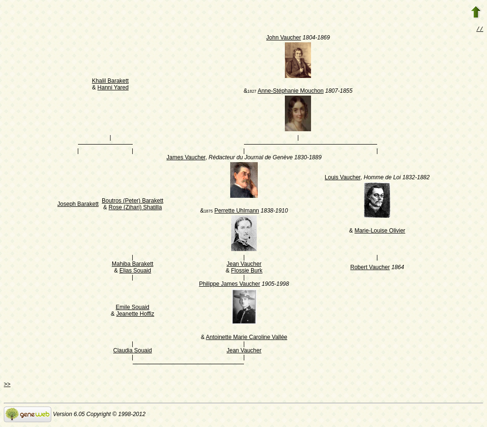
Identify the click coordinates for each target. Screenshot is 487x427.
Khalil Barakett (110, 81)
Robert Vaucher (370, 268)
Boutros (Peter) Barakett (132, 201)
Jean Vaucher (243, 265)
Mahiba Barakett (132, 265)
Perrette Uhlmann (236, 211)
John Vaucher (283, 38)
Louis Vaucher (342, 178)
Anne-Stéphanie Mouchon (291, 91)
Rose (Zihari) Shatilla (135, 208)
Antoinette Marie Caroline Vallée (246, 338)
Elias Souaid (135, 271)
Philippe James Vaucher (229, 284)
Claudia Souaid (132, 351)
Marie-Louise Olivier (379, 231)
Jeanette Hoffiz (135, 314)
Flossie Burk (247, 271)
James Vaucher (185, 158)
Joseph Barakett (78, 205)
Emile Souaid (132, 308)
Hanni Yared (113, 88)
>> (7, 385)
